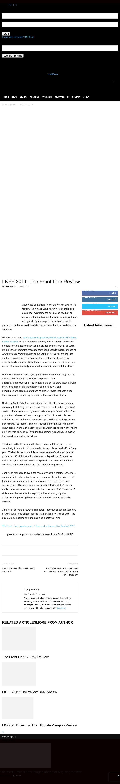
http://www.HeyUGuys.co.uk (34, 594)
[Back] (16, 5)
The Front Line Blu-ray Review (25, 657)
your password (9, 30)
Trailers (34, 97)
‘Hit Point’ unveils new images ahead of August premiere (41, 772)
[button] (114, 82)
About (86, 97)
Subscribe (110, 313)
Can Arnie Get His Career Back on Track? (18, 570)
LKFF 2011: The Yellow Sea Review (29, 692)
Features (59, 97)
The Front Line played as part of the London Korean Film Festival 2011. (38, 526)
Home (6, 97)
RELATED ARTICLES (19, 622)
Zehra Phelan (5, 776)
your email (7, 52)
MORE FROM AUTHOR (54, 622)
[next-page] (3, 732)
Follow (112, 300)
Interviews (47, 97)
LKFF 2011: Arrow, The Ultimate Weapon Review (39, 725)
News (14, 97)
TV (68, 97)
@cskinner (61, 608)
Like (114, 293)
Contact (76, 97)
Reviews (24, 97)
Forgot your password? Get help (17, 37)
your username (9, 20)
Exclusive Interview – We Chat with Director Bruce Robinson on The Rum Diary (61, 571)
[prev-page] (2, 732)
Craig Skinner (10, 286)
